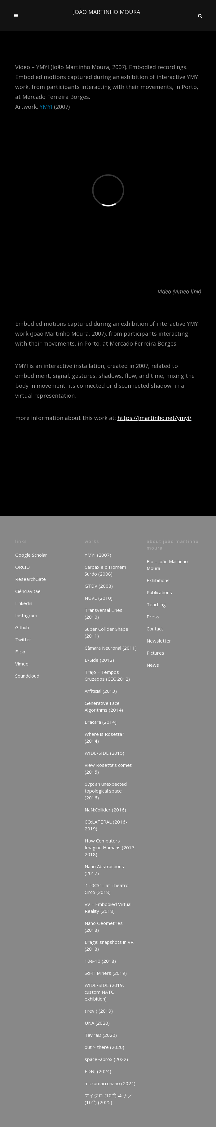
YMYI (46, 106)
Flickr (20, 651)
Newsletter (159, 641)
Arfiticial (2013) (101, 691)
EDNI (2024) (98, 1071)
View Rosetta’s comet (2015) (108, 768)
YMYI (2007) (98, 555)
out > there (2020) (104, 1047)
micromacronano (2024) (110, 1083)
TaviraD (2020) (101, 1035)
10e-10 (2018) (100, 961)
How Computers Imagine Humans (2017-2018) (110, 847)
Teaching (156, 604)
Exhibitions (158, 580)
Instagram (26, 615)
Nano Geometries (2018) (104, 926)
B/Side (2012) (99, 660)
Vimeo (22, 664)
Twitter (23, 639)
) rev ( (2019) (99, 1011)
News (153, 665)
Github (22, 627)
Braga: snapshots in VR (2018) (109, 945)
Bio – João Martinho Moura (167, 564)
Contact (155, 628)
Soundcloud (27, 676)
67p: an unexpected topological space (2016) (106, 791)
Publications (159, 592)
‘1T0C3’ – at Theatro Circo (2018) (107, 888)
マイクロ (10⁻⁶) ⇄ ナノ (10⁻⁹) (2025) (108, 1098)
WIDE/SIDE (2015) (104, 753)
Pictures (155, 653)
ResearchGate (30, 579)
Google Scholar (31, 555)
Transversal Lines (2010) (103, 613)
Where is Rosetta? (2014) (104, 737)
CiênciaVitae (28, 591)
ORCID (22, 567)
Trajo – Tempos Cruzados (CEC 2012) (107, 675)
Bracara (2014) (101, 722)
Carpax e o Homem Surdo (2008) (105, 570)
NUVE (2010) (98, 598)
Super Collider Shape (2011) (106, 632)
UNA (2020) (97, 1023)
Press (153, 616)
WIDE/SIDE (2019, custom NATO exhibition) (104, 992)
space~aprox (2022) (106, 1059)
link (195, 291)
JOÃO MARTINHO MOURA (106, 11)
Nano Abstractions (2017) (104, 869)
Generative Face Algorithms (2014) (104, 706)
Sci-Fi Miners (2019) (106, 973)
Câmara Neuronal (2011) (111, 648)
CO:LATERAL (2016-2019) (106, 825)
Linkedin (23, 603)
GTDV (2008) (99, 586)
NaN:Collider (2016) (105, 810)
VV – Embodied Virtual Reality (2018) (108, 907)
